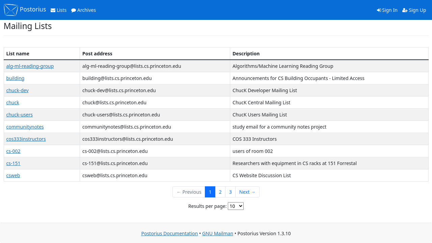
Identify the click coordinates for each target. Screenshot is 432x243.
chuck (12, 102)
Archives (83, 10)
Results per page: (207, 206)
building (15, 78)
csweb (13, 175)
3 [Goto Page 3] (230, 192)
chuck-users (19, 114)
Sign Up (414, 10)
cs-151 (13, 163)
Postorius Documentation (169, 233)
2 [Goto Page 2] (220, 192)
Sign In (387, 10)
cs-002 (13, 151)
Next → (247, 192)
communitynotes (25, 127)
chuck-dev (17, 90)
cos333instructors (26, 139)
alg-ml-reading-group (30, 66)
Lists (58, 10)
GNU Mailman (217, 233)
